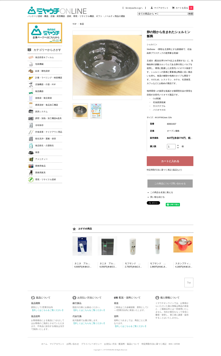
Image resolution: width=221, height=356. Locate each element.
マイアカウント (161, 8)
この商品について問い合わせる (170, 183)
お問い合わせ (72, 344)
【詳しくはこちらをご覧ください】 (47, 310)
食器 (82, 24)
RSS (170, 344)
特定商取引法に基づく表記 (154, 344)
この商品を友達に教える (161, 192)
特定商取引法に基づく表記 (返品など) (164, 170)
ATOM (177, 344)
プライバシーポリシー (91, 344)
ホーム (44, 344)
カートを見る (184, 8)
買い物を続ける (157, 197)
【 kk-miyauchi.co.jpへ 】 (134, 8)
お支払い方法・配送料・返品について (121, 344)
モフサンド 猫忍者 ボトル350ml (142, 263)
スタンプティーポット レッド (191, 263)
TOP (74, 24)
